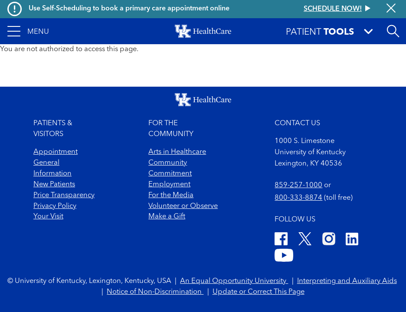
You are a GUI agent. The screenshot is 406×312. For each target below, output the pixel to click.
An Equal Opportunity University (234, 281)
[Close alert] (391, 9)
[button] (28, 31)
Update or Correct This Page (258, 292)
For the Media (170, 195)
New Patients (54, 184)
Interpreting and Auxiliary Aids (347, 281)
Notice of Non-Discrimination (155, 292)
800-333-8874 (298, 198)
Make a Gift (166, 216)
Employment (169, 184)
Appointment (55, 152)
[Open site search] (393, 31)
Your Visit (48, 216)
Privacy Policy (54, 206)
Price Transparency (64, 195)
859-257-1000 (298, 185)
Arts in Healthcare (177, 152)
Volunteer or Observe (183, 206)
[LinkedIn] (352, 240)
